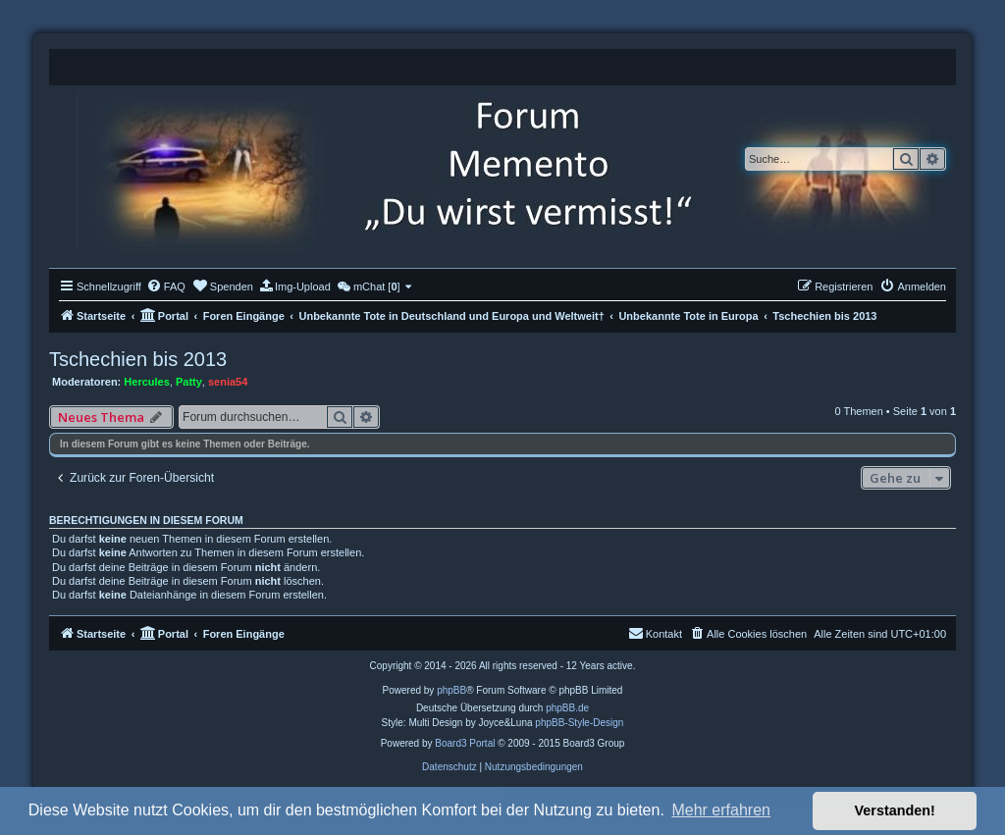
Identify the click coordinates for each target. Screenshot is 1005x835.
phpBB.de (567, 708)
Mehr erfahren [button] (720, 810)
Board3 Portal (465, 743)
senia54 (227, 382)
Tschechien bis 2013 (138, 359)
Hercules (146, 382)
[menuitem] (165, 286)
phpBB (451, 690)
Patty (189, 382)
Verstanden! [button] (895, 810)
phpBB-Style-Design (579, 722)
